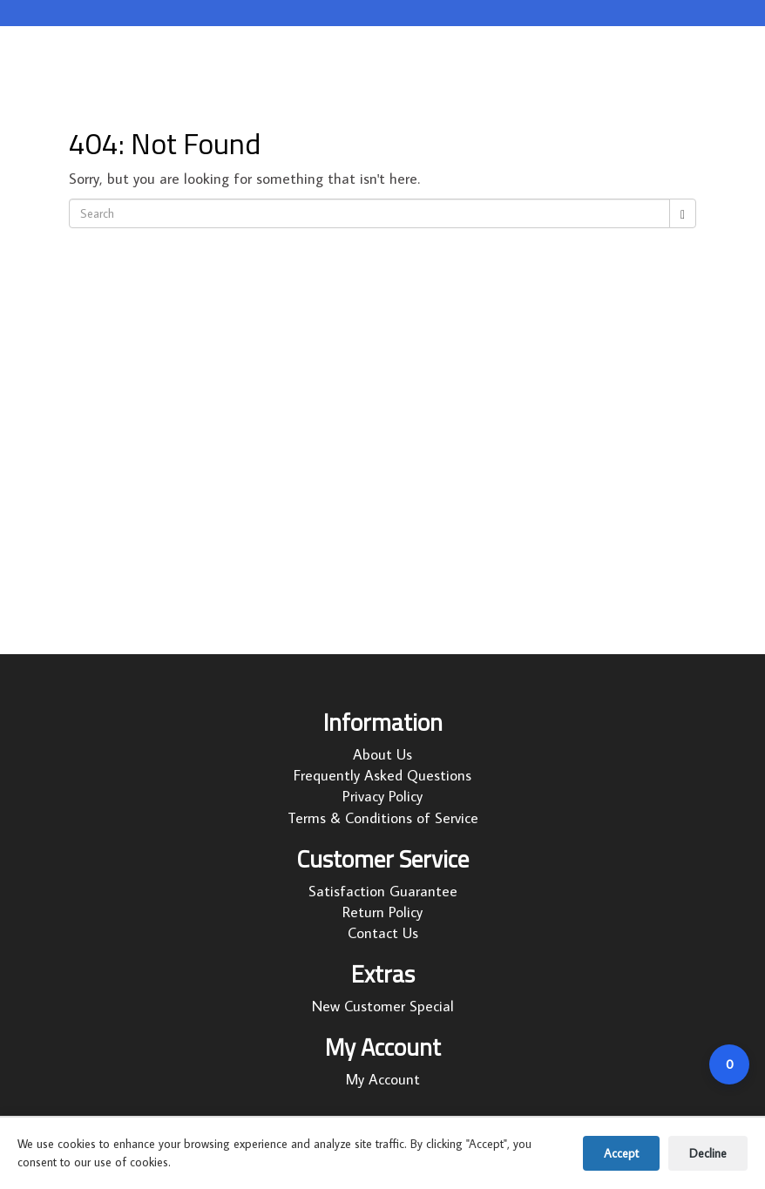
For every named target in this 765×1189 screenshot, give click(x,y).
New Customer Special (383, 1006)
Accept (621, 1153)
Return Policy (382, 912)
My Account (383, 1079)
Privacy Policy (382, 796)
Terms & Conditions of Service (383, 818)
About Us (382, 754)
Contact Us (383, 932)
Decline (708, 1153)
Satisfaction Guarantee (382, 891)
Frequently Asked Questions (382, 775)
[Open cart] (729, 1064)
